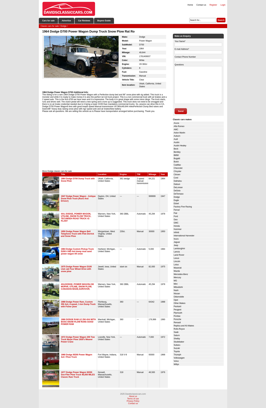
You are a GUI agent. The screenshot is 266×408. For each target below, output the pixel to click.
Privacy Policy (133, 401)
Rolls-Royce (179, 329)
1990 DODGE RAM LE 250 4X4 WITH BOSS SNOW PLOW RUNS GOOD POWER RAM (78, 321)
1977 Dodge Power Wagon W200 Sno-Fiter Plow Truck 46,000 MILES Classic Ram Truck (78, 374)
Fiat (175, 213)
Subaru (177, 345)
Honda (177, 226)
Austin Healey (180, 145)
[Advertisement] (105, 141)
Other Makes (179, 303)
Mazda (177, 271)
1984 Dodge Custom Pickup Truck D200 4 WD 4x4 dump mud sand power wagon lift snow (77, 251)
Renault (177, 322)
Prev (47, 57)
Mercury (177, 277)
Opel (176, 300)
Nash (176, 290)
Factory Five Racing (183, 207)
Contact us (201, 5)
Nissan (177, 293)
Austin (176, 142)
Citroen (177, 174)
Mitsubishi (178, 287)
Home (190, 5)
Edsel (176, 203)
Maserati (178, 268)
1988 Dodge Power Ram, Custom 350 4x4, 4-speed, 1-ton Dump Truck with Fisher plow (78, 304)
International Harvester (184, 235)
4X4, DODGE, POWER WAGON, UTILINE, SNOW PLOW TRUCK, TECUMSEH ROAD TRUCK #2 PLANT (76, 217)
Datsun (177, 184)
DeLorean (178, 187)
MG (175, 281)
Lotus (176, 264)
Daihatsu (178, 181)
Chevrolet (178, 168)
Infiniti (176, 232)
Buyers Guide (104, 20)
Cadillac (177, 165)
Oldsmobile (179, 297)
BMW (176, 155)
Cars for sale (48, 20)
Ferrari (177, 210)
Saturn (177, 335)
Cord (176, 178)
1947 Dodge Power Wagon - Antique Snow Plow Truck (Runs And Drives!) (78, 198)
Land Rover (179, 255)
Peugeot (177, 309)
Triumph (177, 354)
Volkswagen (179, 358)
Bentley (177, 152)
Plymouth (178, 313)
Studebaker (179, 342)
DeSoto (177, 190)
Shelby (177, 338)
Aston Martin (179, 133)
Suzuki (177, 348)
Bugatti (177, 158)
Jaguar (177, 242)
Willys (176, 364)
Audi (176, 139)
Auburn (177, 136)
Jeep (176, 245)
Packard (177, 306)
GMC (176, 223)
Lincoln (177, 261)
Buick (176, 161)
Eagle (176, 200)
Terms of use (133, 399)
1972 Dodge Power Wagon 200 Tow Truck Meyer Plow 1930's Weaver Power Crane (78, 339)
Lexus (176, 258)
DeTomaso (178, 194)
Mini (175, 284)
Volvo (176, 361)
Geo (176, 219)
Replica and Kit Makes (184, 326)
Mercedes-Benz (181, 274)
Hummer (178, 229)
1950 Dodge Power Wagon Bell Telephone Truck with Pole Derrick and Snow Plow (77, 233)
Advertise (66, 20)
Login (223, 5)
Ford (176, 216)
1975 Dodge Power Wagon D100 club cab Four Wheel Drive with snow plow (76, 269)
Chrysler (177, 171)
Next (115, 57)
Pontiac (177, 316)
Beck (176, 149)
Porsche (177, 319)
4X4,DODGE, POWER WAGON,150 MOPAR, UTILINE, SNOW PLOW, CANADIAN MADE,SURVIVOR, (77, 286)
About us (133, 396)
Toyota (177, 351)
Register (213, 5)
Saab (176, 332)
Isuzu (176, 239)
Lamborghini (179, 248)
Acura (176, 123)
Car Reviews (84, 20)
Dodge (177, 197)
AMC (176, 129)
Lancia (177, 252)
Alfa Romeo (179, 126)
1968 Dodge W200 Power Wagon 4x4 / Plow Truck (76, 355)
